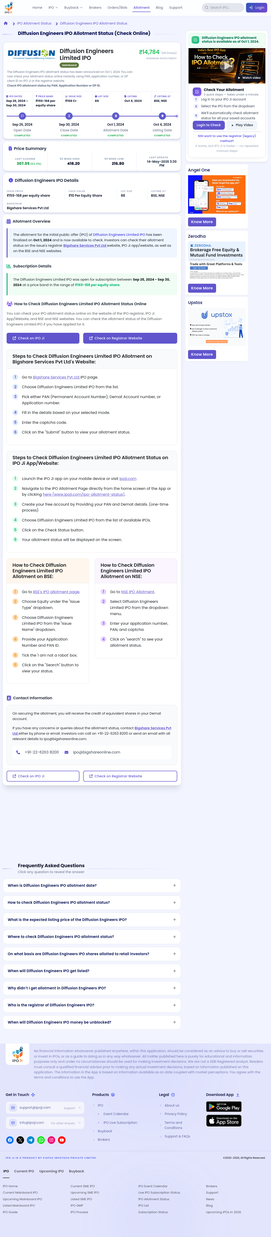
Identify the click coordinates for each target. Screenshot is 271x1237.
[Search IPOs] (226, 7)
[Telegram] (30, 1140)
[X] (20, 1140)
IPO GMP (77, 1205)
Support (175, 7)
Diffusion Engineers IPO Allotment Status (93, 23)
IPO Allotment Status (34, 23)
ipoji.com (128, 478)
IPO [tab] (6, 1171)
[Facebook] (10, 1140)
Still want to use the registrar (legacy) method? (227, 138)
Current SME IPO (83, 1186)
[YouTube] (61, 1140)
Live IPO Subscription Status (159, 1192)
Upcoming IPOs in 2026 (223, 1212)
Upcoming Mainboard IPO (22, 1199)
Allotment (141, 7)
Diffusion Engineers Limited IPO (119, 234)
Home (37, 7)
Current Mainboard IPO (20, 1192)
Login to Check (209, 125)
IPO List (143, 1205)
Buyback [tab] (76, 1171)
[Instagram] (51, 1140)
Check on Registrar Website (115, 338)
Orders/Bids (117, 7)
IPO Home (10, 1186)
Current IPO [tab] (24, 1171)
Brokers (95, 7)
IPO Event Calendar (153, 1186)
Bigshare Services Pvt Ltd (85, 245)
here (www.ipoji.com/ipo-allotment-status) (84, 494)
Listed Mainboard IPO (19, 1205)
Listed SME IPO (81, 1199)
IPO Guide (10, 1212)
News (210, 1199)
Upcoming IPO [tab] (51, 1171)
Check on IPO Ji (29, 338)
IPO (53, 7)
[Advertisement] (92, 818)
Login (256, 7)
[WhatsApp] (41, 1140)
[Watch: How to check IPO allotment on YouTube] (227, 65)
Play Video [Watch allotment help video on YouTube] (242, 125)
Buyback (73, 7)
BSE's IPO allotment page (56, 592)
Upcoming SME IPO (85, 1192)
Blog (159, 7)
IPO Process (79, 1212)
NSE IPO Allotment (137, 592)
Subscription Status (153, 1212)
